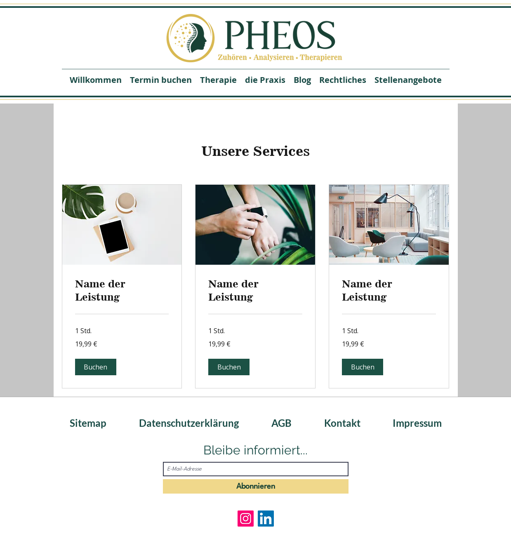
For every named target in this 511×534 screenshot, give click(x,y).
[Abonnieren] (256, 486)
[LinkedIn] (266, 518)
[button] (95, 367)
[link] (122, 291)
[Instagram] (246, 518)
